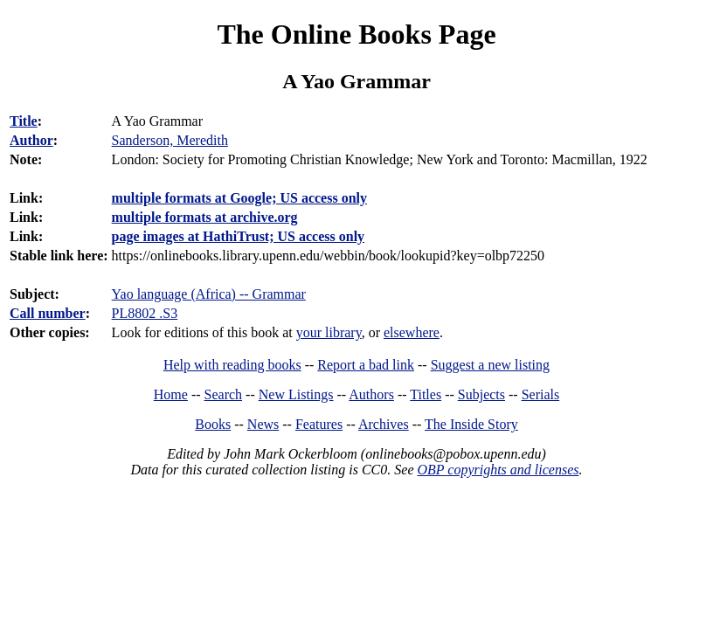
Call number (48, 313)
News (263, 424)
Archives (383, 424)
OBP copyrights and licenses (497, 469)
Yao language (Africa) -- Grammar (209, 294)
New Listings (296, 394)
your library (329, 332)
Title (24, 121)
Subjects (481, 394)
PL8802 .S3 (145, 313)
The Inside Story (471, 424)
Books (213, 424)
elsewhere (412, 332)
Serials (541, 394)
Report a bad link (365, 364)
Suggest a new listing (490, 364)
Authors (371, 394)
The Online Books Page (356, 34)
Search (223, 394)
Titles (425, 394)
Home (171, 394)
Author (31, 140)
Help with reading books (232, 364)
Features (319, 424)
